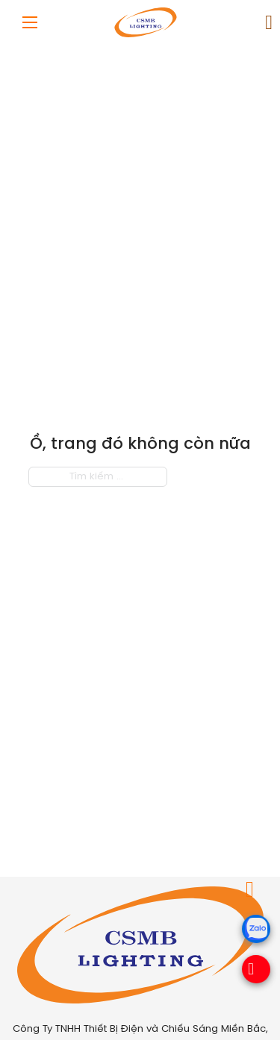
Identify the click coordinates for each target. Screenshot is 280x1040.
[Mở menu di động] (29, 22)
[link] (256, 23)
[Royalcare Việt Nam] (140, 944)
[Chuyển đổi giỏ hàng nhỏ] (269, 23)
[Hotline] (249, 970)
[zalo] (254, 940)
